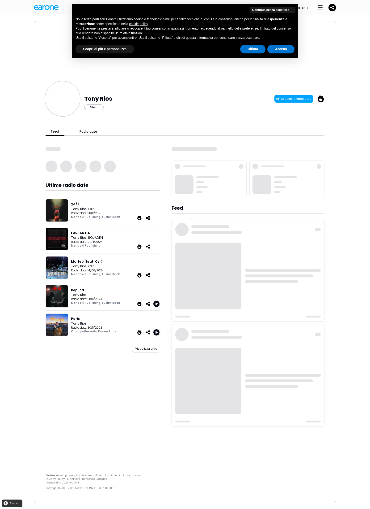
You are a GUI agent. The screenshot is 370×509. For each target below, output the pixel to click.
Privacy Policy (55, 479)
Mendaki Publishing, (86, 217)
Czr (91, 209)
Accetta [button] (281, 49)
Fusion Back (111, 217)
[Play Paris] (156, 332)
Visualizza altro (146, 349)
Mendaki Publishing (86, 246)
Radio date (88, 131)
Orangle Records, (84, 331)
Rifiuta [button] (253, 49)
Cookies (73, 479)
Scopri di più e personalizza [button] (104, 49)
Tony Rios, (79, 209)
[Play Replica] (156, 304)
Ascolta (12, 503)
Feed (55, 131)
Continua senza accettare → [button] (272, 10)
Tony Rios (79, 294)
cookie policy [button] (138, 24)
